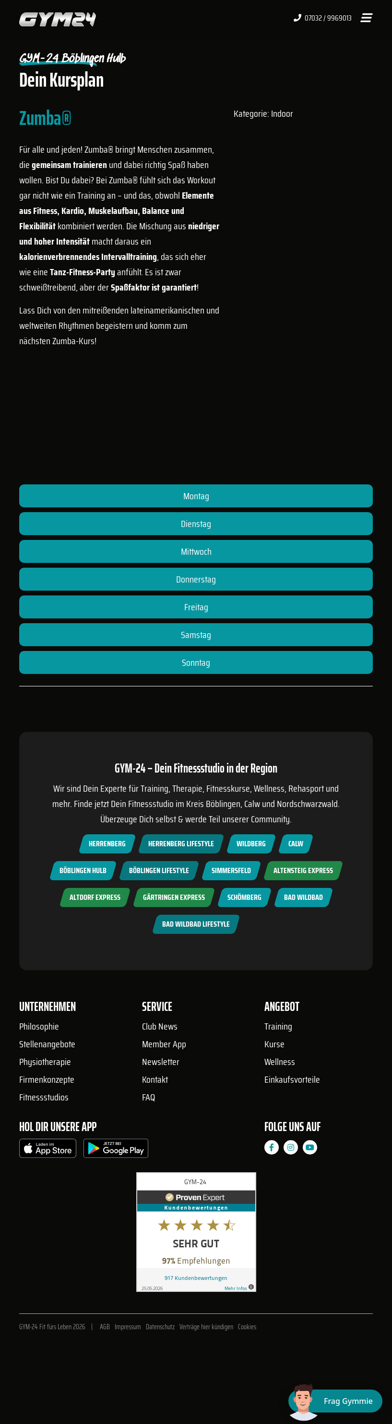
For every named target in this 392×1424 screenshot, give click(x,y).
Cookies (247, 1327)
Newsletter (160, 1061)
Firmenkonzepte (46, 1079)
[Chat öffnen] (335, 1401)
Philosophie (39, 1026)
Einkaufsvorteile (292, 1079)
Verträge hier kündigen (206, 1327)
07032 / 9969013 (323, 18)
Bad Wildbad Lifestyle (196, 924)
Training (278, 1026)
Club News (160, 1026)
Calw (295, 844)
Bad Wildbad (303, 897)
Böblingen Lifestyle (159, 870)
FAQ (148, 1097)
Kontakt (155, 1079)
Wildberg (251, 844)
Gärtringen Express (174, 897)
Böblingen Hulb (83, 870)
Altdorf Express (95, 897)
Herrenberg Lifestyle (181, 844)
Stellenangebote (47, 1044)
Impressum (128, 1327)
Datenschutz (160, 1327)
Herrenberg (107, 844)
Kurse (274, 1044)
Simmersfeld (231, 870)
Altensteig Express (303, 870)
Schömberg (244, 897)
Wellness (279, 1061)
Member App (164, 1044)
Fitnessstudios (44, 1097)
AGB (105, 1327)
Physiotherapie (45, 1061)
